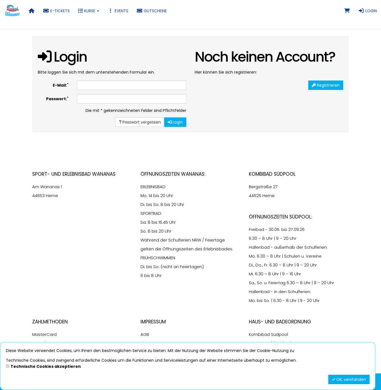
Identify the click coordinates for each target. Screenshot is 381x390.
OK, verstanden (349, 379)
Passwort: (57, 99)
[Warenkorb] (347, 11)
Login (367, 11)
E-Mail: (61, 85)
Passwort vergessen (140, 122)
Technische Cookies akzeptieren (46, 366)
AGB (145, 334)
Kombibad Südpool (268, 334)
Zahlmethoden (50, 321)
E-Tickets (56, 11)
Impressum (153, 321)
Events (117, 11)
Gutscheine (152, 11)
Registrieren (326, 85)
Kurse (88, 11)
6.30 (253, 238)
